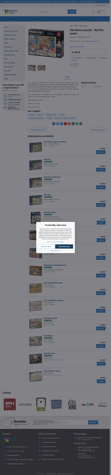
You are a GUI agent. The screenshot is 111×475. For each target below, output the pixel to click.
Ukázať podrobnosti (55, 250)
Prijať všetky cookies (64, 246)
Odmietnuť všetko (46, 246)
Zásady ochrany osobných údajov (55, 242)
